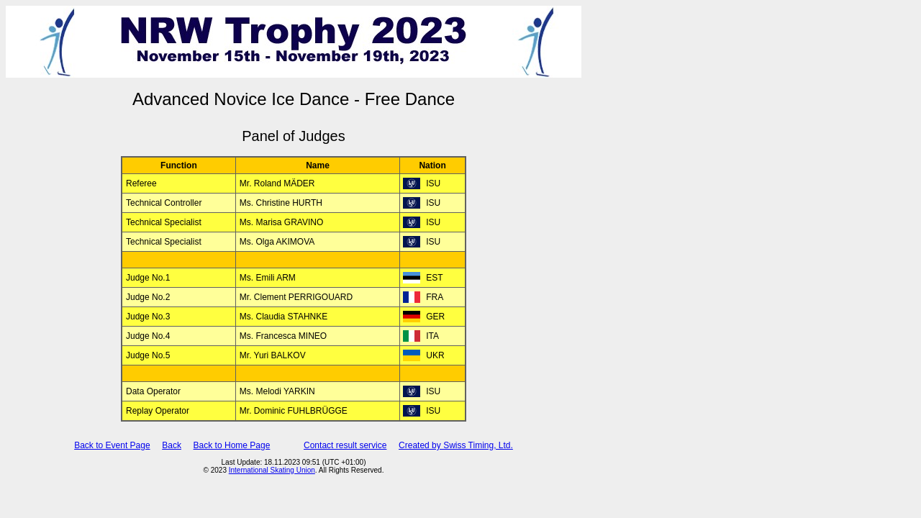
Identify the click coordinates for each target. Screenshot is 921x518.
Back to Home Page (232, 445)
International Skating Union (272, 470)
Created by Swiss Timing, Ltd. (456, 445)
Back (171, 445)
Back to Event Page (112, 445)
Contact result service (345, 445)
